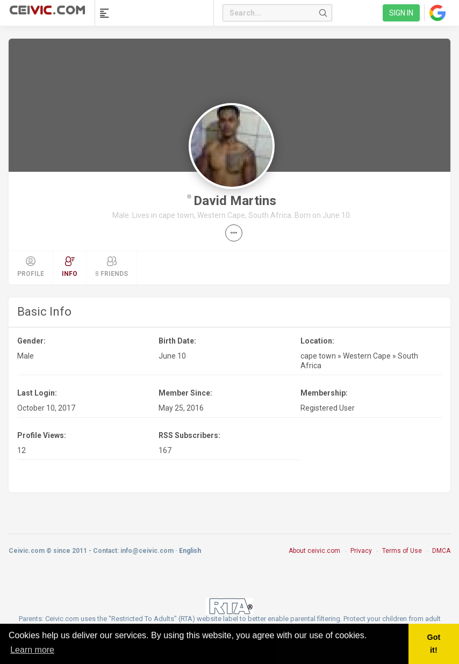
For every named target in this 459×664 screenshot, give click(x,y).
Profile (30, 267)
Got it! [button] (434, 643)
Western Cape (367, 356)
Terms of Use (402, 550)
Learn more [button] (32, 649)
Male (25, 356)
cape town (318, 356)
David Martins (234, 200)
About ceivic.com (314, 550)
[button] (233, 233)
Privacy (361, 550)
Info (69, 267)
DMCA (441, 550)
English (190, 550)
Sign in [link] (401, 13)
